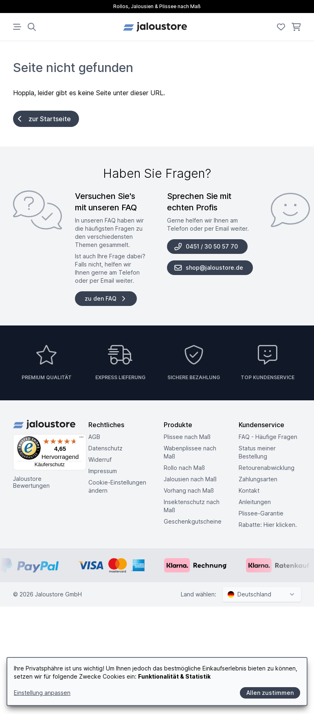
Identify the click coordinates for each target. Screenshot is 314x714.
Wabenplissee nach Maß (190, 452)
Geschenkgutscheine (193, 521)
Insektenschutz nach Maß (192, 505)
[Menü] (81, 439)
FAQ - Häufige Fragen (268, 436)
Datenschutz (105, 448)
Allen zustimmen (270, 692)
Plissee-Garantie (261, 513)
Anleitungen (255, 501)
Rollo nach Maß (184, 467)
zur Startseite (44, 119)
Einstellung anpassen (42, 692)
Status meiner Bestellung (257, 452)
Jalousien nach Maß (190, 479)
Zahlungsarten (258, 479)
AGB (94, 436)
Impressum (102, 470)
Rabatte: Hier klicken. (268, 524)
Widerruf (100, 459)
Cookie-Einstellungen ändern (117, 486)
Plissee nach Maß (187, 436)
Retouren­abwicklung (266, 467)
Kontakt (249, 490)
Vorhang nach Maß (189, 490)
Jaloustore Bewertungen (31, 482)
